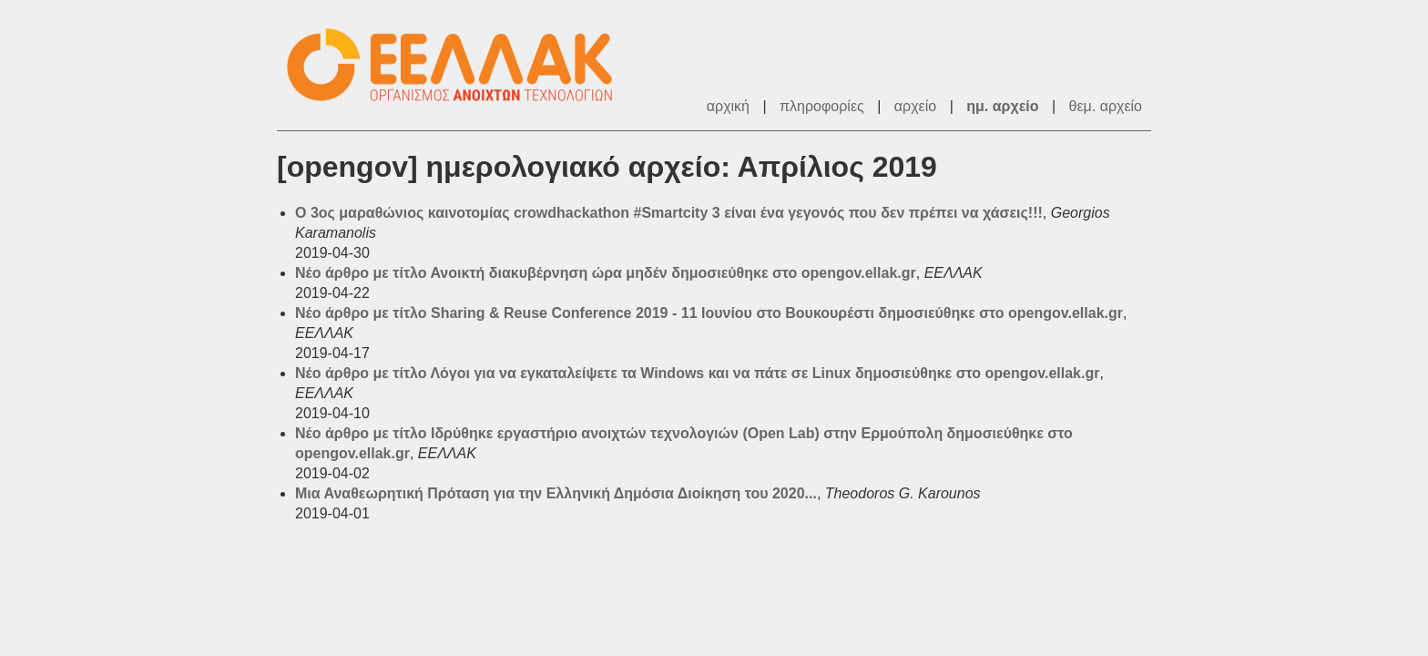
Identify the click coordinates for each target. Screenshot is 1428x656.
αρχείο (915, 106)
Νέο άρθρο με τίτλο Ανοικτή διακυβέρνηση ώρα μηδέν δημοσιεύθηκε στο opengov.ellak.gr (605, 273)
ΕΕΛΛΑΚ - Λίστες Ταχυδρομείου (459, 65)
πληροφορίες (822, 106)
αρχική (728, 106)
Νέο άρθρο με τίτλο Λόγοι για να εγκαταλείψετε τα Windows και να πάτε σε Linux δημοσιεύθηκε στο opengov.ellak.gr (697, 373)
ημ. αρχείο (1002, 106)
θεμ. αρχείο (1105, 106)
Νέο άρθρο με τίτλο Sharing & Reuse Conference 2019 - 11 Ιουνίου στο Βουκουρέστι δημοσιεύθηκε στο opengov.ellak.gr (709, 313)
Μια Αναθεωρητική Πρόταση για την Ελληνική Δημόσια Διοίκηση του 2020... (556, 493)
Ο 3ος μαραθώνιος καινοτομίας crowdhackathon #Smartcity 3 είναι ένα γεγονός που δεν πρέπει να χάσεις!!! (669, 212)
